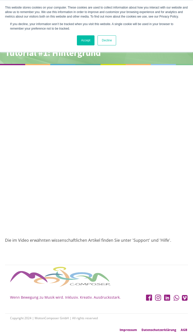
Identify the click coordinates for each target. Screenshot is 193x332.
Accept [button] (85, 40)
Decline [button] (107, 40)
